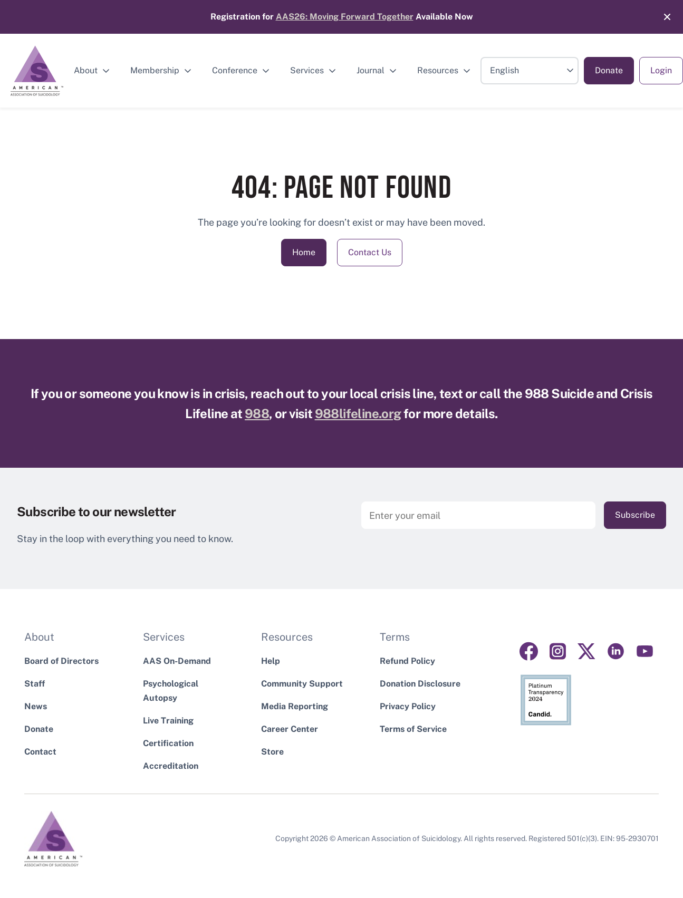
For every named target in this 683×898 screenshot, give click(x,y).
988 (257, 413)
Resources (437, 70)
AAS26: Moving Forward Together (344, 17)
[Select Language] (529, 70)
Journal (370, 70)
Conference (234, 70)
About (86, 70)
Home (303, 252)
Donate (609, 70)
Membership (154, 70)
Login (661, 70)
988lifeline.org (358, 413)
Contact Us (369, 252)
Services (307, 70)
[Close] (661, 16)
